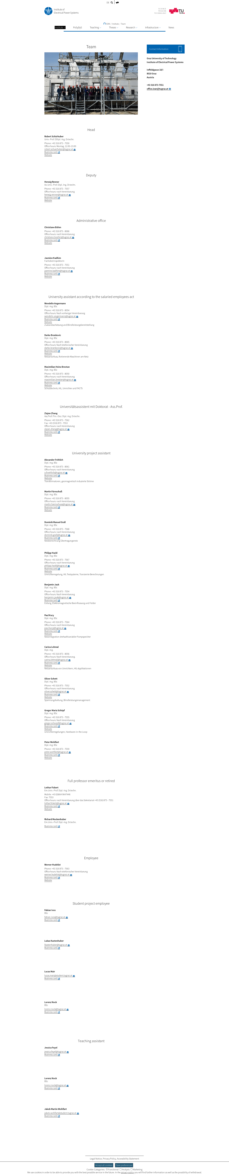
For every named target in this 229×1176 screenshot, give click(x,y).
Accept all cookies (103, 1165)
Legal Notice (96, 1158)
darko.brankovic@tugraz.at (57, 347)
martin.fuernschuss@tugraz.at (58, 504)
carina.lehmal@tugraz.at (56, 659)
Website (48, 154)
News (171, 27)
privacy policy (127, 1172)
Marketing (136, 1169)
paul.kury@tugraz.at (54, 627)
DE (108, 2)
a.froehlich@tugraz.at (54, 472)
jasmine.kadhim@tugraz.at (57, 270)
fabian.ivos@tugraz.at (54, 916)
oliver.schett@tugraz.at (55, 691)
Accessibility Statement (128, 1158)
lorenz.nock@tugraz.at (55, 1009)
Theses (113, 27)
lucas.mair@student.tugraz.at (58, 975)
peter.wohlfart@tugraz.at (56, 751)
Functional (112, 1169)
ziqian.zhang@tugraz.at (55, 428)
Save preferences (124, 1165)
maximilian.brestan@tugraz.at (58, 379)
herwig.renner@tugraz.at (56, 194)
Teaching (95, 27)
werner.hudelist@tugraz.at (56, 874)
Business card (50, 152)
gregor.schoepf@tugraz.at (56, 723)
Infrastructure (153, 27)
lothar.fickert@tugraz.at (55, 803)
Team (123, 24)
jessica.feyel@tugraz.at (55, 1051)
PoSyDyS (77, 27)
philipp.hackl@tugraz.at (55, 565)
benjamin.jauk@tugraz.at (56, 597)
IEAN (107, 24)
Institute (60, 27)
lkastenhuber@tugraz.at (55, 944)
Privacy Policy (109, 1158)
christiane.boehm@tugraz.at (57, 237)
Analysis (125, 1169)
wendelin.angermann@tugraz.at (60, 316)
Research (131, 27)
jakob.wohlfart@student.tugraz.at (60, 1112)
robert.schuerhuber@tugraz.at (58, 149)
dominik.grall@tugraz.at (55, 534)
